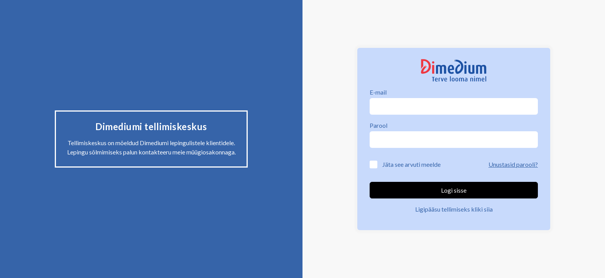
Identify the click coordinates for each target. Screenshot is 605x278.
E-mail (378, 92)
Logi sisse (453, 190)
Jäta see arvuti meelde (411, 164)
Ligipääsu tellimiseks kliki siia (454, 209)
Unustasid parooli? (513, 164)
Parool (378, 125)
